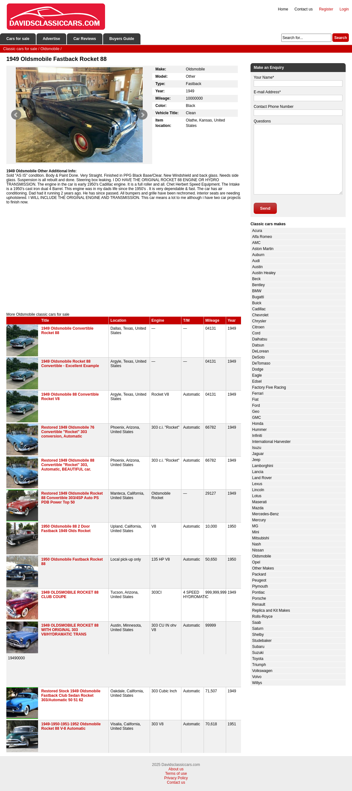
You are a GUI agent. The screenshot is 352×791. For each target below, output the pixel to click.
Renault (258, 604)
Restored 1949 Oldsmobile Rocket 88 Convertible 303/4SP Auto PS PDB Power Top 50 (72, 497)
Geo (255, 411)
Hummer (259, 429)
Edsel (257, 381)
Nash (256, 544)
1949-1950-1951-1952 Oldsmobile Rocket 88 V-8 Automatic (71, 726)
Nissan (258, 550)
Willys (257, 683)
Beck (256, 279)
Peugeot (259, 580)
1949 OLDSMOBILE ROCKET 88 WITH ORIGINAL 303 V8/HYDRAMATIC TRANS (70, 629)
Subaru (258, 646)
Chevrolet (260, 315)
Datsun (258, 345)
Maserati (259, 502)
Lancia (257, 472)
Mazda (258, 508)
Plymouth (260, 586)
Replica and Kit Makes (271, 610)
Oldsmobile (261, 556)
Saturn (257, 628)
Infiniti (257, 435)
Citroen (258, 327)
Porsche (259, 598)
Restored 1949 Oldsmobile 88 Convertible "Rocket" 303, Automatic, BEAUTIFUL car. (67, 464)
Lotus (256, 496)
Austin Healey (264, 273)
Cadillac (259, 309)
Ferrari (257, 393)
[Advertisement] (123, 258)
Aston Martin (262, 249)
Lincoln (258, 490)
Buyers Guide (121, 38)
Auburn (258, 255)
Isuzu (256, 447)
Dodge (257, 369)
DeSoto (258, 357)
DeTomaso (261, 363)
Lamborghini (262, 466)
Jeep (256, 460)
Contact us (304, 9)
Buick (256, 303)
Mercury (259, 520)
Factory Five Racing (269, 387)
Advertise (51, 38)
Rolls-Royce (262, 616)
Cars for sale (17, 38)
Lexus (257, 484)
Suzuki (258, 652)
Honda (257, 423)
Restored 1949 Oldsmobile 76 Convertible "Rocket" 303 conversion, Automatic (67, 431)
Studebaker (261, 640)
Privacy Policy (176, 778)
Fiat (255, 399)
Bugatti (258, 297)
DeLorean (260, 351)
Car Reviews (84, 38)
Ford (256, 405)
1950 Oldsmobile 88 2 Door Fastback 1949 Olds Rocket (65, 528)
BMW (256, 291)
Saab (256, 622)
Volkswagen (262, 671)
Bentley (258, 285)
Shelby (258, 634)
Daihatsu (259, 339)
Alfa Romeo (262, 236)
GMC (256, 417)
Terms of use (176, 773)
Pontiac (258, 592)
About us (175, 769)
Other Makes (263, 568)
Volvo (256, 677)
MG (255, 526)
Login (344, 9)
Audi (256, 261)
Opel (256, 562)
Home (283, 9)
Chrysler (259, 321)
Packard (259, 574)
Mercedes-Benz (265, 514)
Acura (257, 230)
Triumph (259, 664)
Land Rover (262, 478)
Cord (256, 333)
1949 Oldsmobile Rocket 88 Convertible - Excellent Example (70, 363)
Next (142, 115)
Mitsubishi (260, 538)
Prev (16, 115)
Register (326, 9)
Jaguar (258, 454)
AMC (256, 243)
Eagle (257, 375)
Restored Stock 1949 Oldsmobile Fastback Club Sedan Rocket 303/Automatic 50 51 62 (71, 695)
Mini (255, 532)
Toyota (257, 658)
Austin (257, 267)
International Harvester (271, 441)
